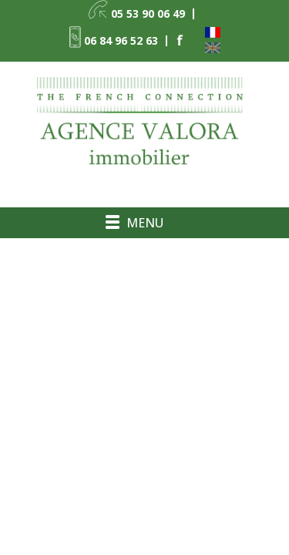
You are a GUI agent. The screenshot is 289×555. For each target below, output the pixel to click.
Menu (144, 222)
